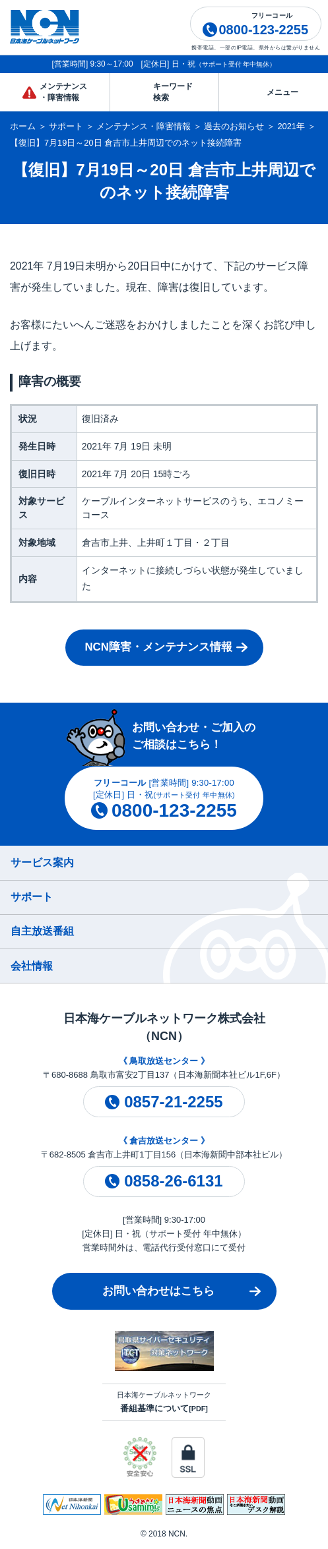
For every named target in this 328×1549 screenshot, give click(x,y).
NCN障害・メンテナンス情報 (158, 647)
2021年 (291, 126)
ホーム (23, 126)
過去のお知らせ (234, 126)
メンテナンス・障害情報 (143, 126)
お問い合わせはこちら (158, 1291)
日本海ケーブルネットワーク (164, 1402)
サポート (66, 126)
